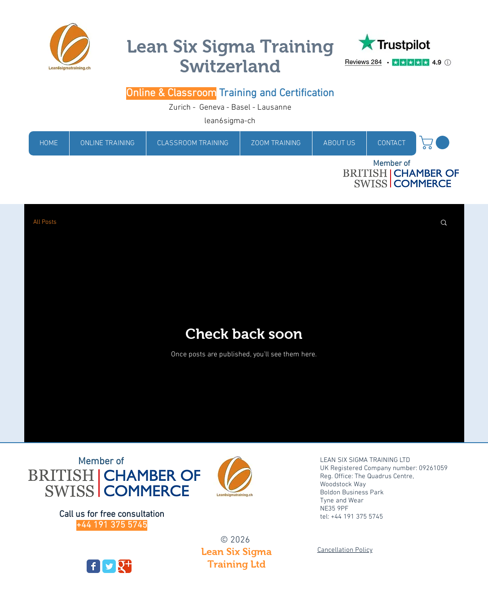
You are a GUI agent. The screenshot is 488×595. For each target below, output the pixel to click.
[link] (436, 142)
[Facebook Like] (109, 550)
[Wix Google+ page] (125, 566)
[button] (444, 223)
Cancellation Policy (345, 550)
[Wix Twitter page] (109, 566)
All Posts (45, 222)
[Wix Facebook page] (93, 566)
